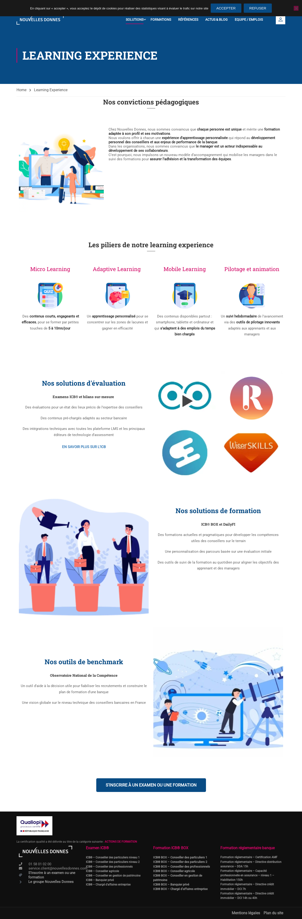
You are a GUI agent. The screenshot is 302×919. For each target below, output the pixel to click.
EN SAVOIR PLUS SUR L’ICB (84, 447)
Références (188, 19)
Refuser (257, 8)
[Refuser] (296, 8)
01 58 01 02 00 (40, 864)
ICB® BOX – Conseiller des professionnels (181, 866)
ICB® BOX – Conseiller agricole (174, 871)
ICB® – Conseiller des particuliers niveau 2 (113, 862)
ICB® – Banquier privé (100, 880)
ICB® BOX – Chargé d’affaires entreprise (180, 889)
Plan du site (273, 913)
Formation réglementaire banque (247, 848)
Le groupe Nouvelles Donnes (51, 882)
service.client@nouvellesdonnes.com (58, 868)
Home (21, 90)
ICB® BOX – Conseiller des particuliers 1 (180, 857)
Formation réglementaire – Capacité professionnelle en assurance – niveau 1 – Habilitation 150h (247, 875)
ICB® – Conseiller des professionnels (109, 866)
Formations (161, 19)
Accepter (226, 8)
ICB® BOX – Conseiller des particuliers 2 (180, 862)
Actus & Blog (216, 19)
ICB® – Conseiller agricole (102, 871)
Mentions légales (246, 913)
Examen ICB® (97, 848)
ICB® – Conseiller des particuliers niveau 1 (113, 857)
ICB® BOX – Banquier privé (171, 884)
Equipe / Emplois (249, 19)
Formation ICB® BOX (170, 848)
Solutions (134, 19)
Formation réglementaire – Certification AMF (248, 857)
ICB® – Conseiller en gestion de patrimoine (113, 875)
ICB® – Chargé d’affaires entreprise (108, 884)
